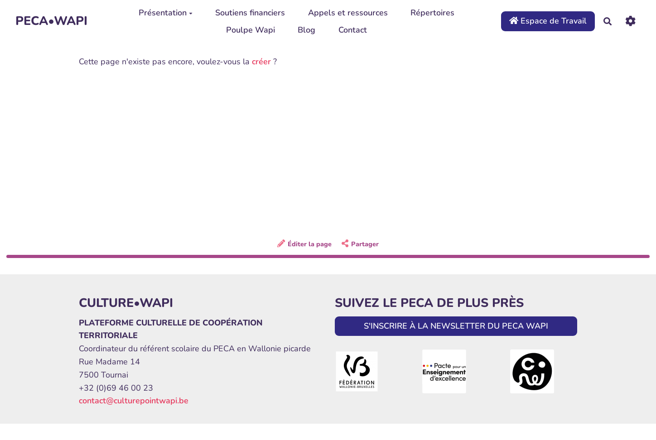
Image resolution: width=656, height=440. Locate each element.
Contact (352, 29)
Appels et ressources (348, 12)
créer (261, 61)
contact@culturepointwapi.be (133, 400)
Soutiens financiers (250, 12)
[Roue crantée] (630, 21)
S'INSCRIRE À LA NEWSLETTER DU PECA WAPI (456, 325)
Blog (306, 29)
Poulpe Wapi (250, 29)
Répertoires (432, 12)
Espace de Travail (548, 20)
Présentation (166, 12)
